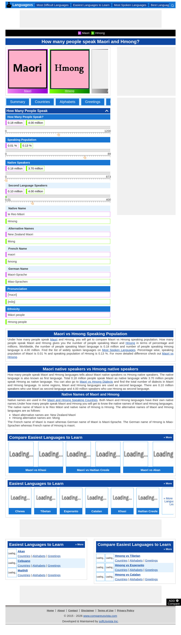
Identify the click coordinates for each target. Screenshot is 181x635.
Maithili (23, 570)
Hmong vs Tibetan (127, 555)
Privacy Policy (125, 610)
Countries (42, 102)
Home (50, 610)
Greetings (92, 102)
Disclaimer (87, 610)
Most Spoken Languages (130, 5)
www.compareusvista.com (100, 615)
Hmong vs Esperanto (129, 565)
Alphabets (67, 102)
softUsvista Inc (108, 621)
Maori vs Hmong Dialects (96, 381)
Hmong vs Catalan (127, 574)
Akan (21, 551)
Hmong (69, 90)
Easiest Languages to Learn (91, 5)
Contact (73, 610)
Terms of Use (105, 610)
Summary (17, 102)
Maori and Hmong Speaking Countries (72, 400)
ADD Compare (174, 602)
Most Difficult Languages (53, 5)
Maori (27, 90)
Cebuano (24, 560)
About (61, 610)
